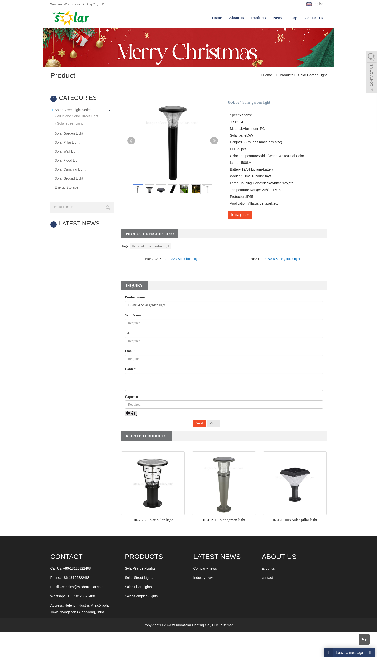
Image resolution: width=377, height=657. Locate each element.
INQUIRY (240, 215)
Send (199, 423)
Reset (213, 423)
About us (236, 18)
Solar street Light (70, 123)
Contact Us (314, 18)
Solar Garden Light (312, 75)
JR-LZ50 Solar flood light (182, 259)
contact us (269, 578)
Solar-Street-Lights (139, 578)
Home (217, 18)
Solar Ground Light (69, 178)
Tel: (127, 333)
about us (268, 568)
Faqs (293, 18)
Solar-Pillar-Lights (138, 587)
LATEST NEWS (217, 556)
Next (214, 141)
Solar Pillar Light (67, 142)
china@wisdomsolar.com (84, 587)
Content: (131, 369)
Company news (205, 568)
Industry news (203, 578)
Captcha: (131, 397)
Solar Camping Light (70, 169)
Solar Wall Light (67, 151)
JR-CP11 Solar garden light (224, 520)
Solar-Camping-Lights (141, 596)
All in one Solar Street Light (77, 116)
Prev (131, 141)
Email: (130, 351)
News (277, 18)
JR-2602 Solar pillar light (153, 520)
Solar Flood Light (67, 160)
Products (258, 18)
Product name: (135, 297)
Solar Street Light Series (73, 110)
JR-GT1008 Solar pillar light (295, 520)
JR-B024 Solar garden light (150, 246)
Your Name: (133, 315)
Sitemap (227, 625)
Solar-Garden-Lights (140, 568)
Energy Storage (66, 187)
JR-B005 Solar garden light (281, 259)
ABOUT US (279, 556)
